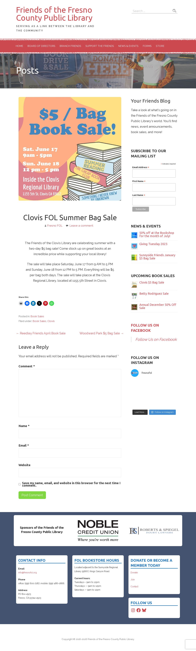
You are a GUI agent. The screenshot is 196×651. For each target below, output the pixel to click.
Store (160, 46)
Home (19, 46)
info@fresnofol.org (27, 572)
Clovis (51, 321)
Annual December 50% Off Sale (157, 306)
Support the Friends (99, 46)
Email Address (140, 167)
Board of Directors (41, 46)
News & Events (128, 46)
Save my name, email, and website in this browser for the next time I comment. (71, 484)
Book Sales (37, 316)
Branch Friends (70, 46)
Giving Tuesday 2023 (153, 244)
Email (24, 445)
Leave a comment (81, 225)
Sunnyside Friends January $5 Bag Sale (157, 256)
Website (24, 465)
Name (24, 426)
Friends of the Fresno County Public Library (54, 13)
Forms (147, 46)
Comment (27, 366)
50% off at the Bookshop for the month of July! (156, 234)
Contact (134, 586)
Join (133, 579)
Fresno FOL (54, 225)
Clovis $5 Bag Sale (151, 282)
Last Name (138, 195)
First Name (138, 181)
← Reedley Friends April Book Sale (41, 333)
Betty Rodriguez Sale (154, 293)
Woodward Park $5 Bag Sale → (101, 333)
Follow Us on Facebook (156, 339)
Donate (134, 572)
